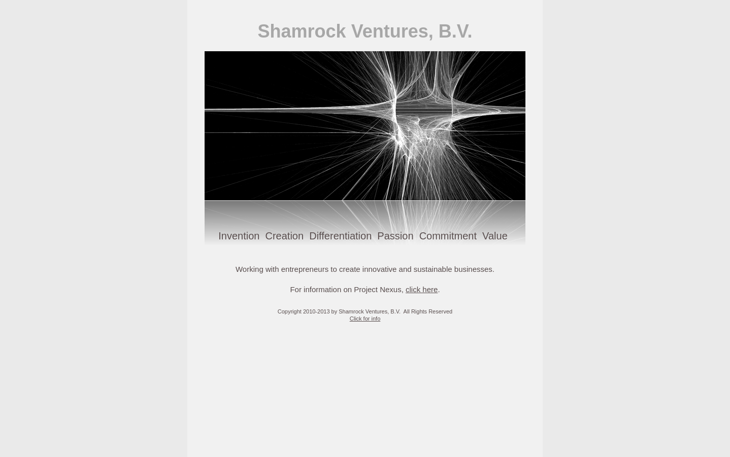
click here (422, 289)
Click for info (365, 318)
